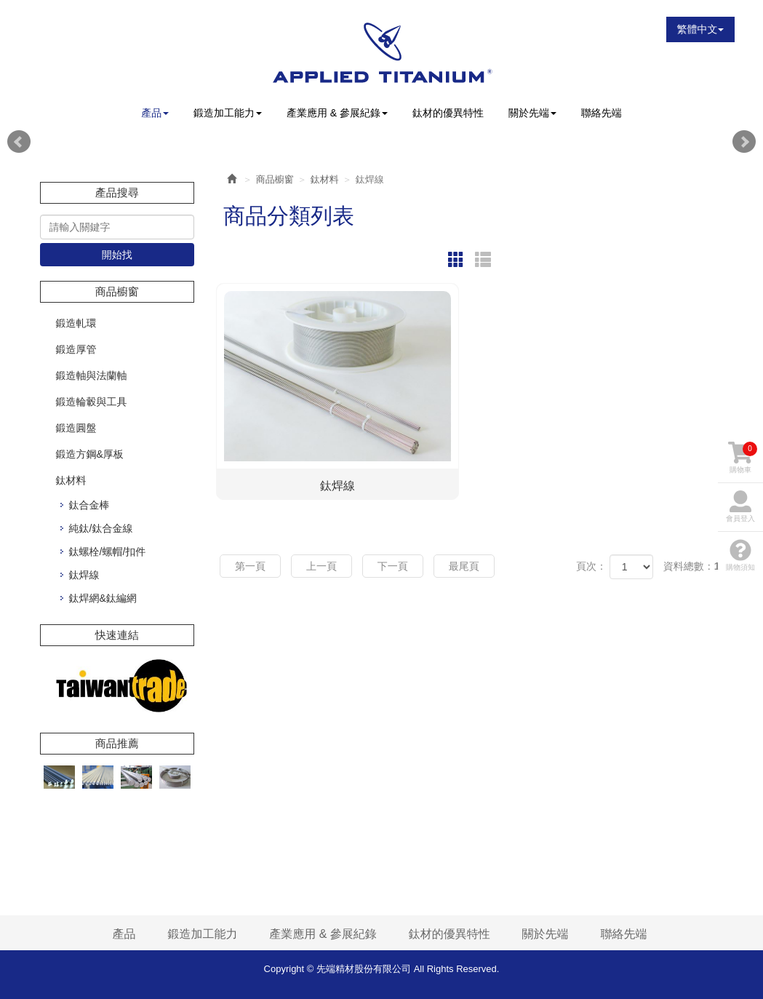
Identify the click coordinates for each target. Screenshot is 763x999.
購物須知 (740, 555)
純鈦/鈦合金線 (101, 528)
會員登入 (740, 506)
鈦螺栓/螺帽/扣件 (107, 551)
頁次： (591, 566)
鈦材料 (71, 480)
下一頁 (392, 566)
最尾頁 (464, 566)
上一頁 (321, 566)
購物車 (742, 458)
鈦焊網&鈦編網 (103, 598)
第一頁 (250, 566)
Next (744, 142)
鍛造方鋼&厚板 (90, 454)
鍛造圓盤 (76, 428)
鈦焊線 (84, 575)
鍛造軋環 (76, 323)
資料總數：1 (691, 566)
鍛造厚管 (76, 349)
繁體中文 (700, 29)
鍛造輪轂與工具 (91, 401)
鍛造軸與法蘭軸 (91, 375)
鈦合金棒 (89, 505)
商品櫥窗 (275, 179)
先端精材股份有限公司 (381, 52)
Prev (19, 142)
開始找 (117, 254)
